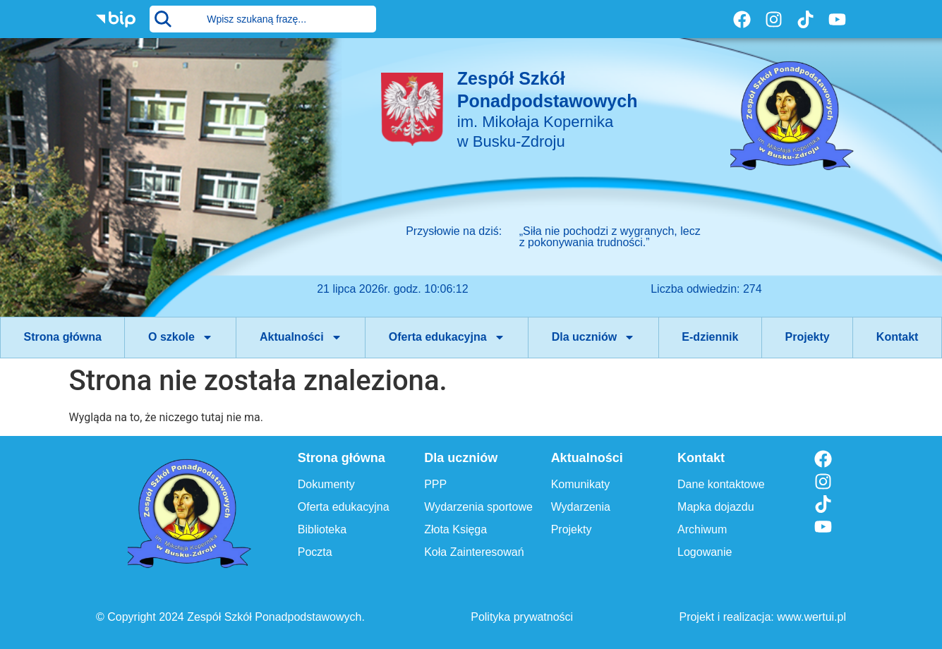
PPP (435, 484)
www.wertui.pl (811, 617)
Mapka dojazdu (715, 507)
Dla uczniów (593, 337)
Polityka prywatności (522, 617)
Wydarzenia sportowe (478, 507)
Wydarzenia (580, 507)
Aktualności (301, 337)
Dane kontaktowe (721, 484)
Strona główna (63, 337)
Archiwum (702, 529)
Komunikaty (580, 484)
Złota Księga (455, 529)
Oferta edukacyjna (447, 337)
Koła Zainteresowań (474, 552)
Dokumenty (326, 484)
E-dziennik (710, 337)
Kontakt (897, 337)
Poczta (315, 552)
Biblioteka (322, 529)
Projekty (807, 337)
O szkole (180, 337)
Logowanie (704, 552)
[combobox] (263, 19)
